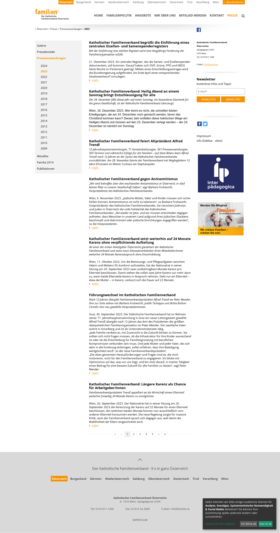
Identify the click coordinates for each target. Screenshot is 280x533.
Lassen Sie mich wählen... (221, 523)
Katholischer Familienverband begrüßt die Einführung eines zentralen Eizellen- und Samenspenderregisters (139, 44)
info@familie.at (211, 64)
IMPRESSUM (140, 520)
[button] (199, 125)
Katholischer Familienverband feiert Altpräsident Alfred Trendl (135, 143)
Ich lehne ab (248, 523)
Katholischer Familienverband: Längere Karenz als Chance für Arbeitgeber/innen (137, 386)
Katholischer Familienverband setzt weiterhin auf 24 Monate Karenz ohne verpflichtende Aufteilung (140, 240)
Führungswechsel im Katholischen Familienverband (132, 295)
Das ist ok (265, 523)
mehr (95, 80)
